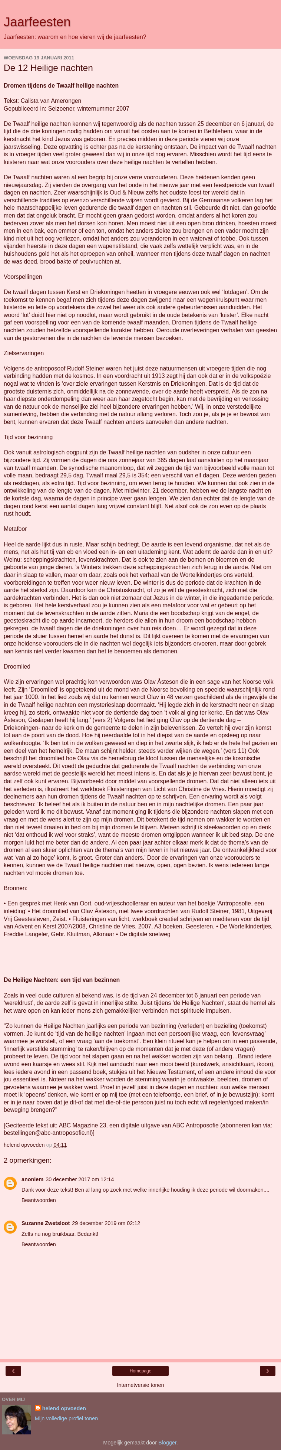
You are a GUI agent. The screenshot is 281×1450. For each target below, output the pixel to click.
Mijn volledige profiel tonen (66, 1418)
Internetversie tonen (140, 1385)
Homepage (141, 1371)
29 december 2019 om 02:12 (106, 1223)
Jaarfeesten (37, 22)
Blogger (167, 1443)
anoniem (32, 1179)
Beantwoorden (39, 1200)
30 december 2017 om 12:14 (80, 1179)
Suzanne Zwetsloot (46, 1223)
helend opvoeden (64, 1408)
